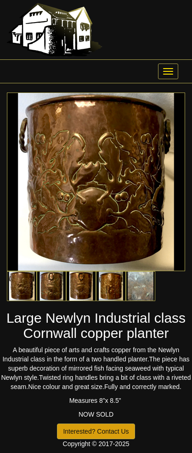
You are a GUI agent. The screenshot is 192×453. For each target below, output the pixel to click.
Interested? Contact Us (96, 431)
